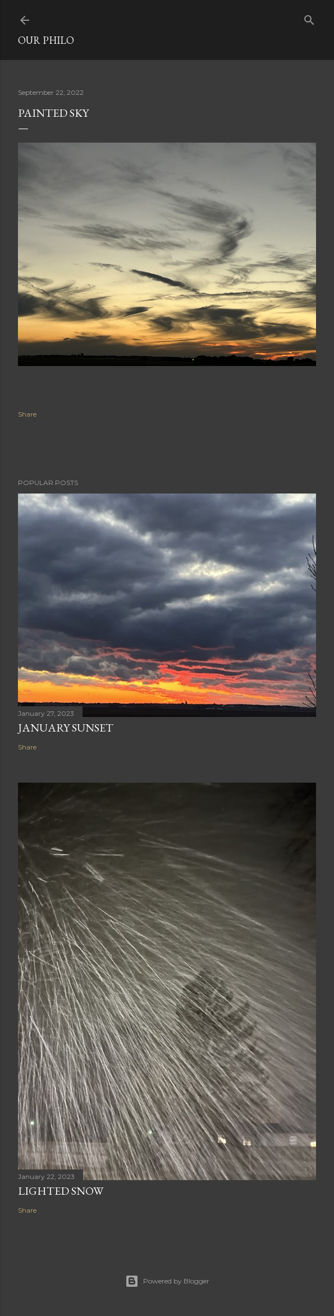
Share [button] (27, 414)
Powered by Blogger (167, 1281)
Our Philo (46, 40)
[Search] (309, 18)
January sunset (65, 727)
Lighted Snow (60, 1191)
